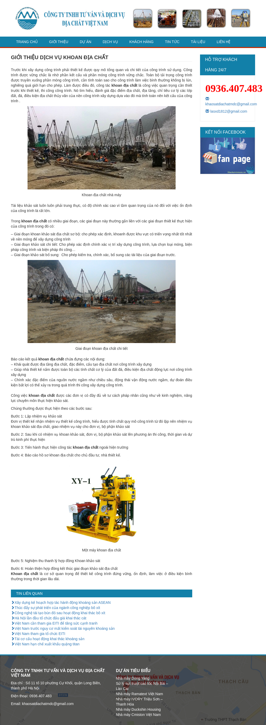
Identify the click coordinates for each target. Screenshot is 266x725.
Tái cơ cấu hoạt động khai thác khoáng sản (47, 639)
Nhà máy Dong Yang (132, 678)
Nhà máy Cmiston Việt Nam (138, 715)
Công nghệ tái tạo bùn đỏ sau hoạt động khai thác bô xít (58, 613)
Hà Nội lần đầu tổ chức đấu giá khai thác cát (48, 618)
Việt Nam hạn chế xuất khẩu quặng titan (45, 644)
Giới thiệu (58, 42)
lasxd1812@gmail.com (226, 111)
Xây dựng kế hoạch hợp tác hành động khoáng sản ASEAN (61, 602)
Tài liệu (198, 42)
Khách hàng (141, 42)
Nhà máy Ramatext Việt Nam (139, 694)
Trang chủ (27, 42)
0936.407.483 (234, 88)
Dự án (85, 42)
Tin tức (172, 42)
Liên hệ (223, 42)
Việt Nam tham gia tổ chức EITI (38, 634)
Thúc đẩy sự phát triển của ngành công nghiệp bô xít (55, 608)
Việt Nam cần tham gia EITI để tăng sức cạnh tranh (54, 623)
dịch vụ (110, 42)
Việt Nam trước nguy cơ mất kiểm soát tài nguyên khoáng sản (63, 628)
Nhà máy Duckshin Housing (138, 709)
